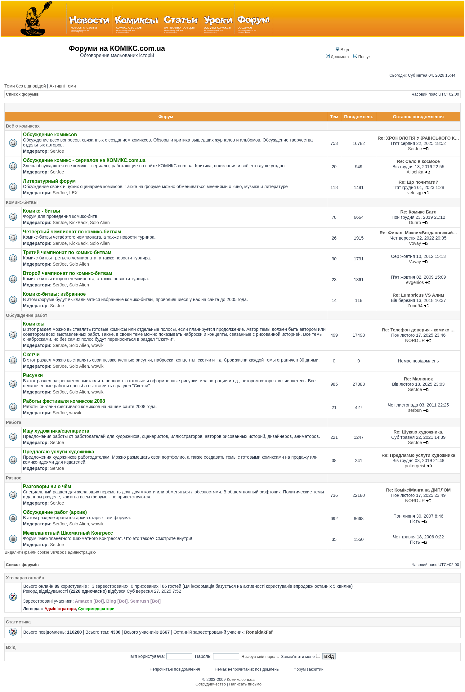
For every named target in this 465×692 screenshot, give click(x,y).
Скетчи (31, 354)
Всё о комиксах (23, 126)
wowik (98, 345)
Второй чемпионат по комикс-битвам (67, 273)
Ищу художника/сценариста (56, 431)
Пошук (361, 56)
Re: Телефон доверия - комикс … (418, 329)
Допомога (337, 56)
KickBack (78, 222)
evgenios (415, 282)
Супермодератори (96, 608)
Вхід (342, 49)
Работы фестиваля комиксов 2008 (64, 401)
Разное (13, 477)
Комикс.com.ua (241, 679)
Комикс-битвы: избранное (54, 294)
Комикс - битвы (41, 210)
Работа (13, 422)
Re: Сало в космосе (418, 161)
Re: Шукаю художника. (418, 431)
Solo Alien (100, 222)
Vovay (415, 243)
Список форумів (22, 94)
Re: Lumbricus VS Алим (418, 295)
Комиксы (34, 323)
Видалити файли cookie (27, 552)
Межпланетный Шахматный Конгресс (68, 533)
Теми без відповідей (25, 85)
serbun (415, 410)
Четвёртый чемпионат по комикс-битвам (72, 231)
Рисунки (33, 375)
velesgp (415, 192)
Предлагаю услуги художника (58, 451)
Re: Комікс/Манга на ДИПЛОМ (418, 490)
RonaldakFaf (259, 632)
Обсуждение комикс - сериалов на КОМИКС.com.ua (84, 160)
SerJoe (57, 151)
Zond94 (415, 305)
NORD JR (415, 340)
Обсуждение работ (26, 315)
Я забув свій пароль (260, 656)
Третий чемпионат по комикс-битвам (67, 252)
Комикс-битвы (22, 202)
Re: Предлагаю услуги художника (418, 455)
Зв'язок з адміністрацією (73, 552)
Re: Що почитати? (418, 182)
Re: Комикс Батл (418, 211)
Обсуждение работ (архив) (55, 512)
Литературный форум (49, 181)
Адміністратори (60, 608)
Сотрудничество (210, 684)
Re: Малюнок (418, 378)
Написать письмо (245, 684)
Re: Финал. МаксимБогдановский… (418, 232)
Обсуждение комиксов (50, 134)
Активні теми (62, 85)
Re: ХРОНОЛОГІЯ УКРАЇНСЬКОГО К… (418, 138)
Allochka (415, 171)
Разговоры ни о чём (47, 486)
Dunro (415, 222)
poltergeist (415, 465)
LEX (73, 192)
